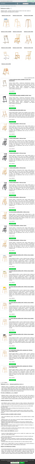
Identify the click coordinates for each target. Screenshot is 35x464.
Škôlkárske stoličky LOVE (6, 15)
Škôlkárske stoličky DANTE (17, 15)
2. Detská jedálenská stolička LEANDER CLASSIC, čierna (20, 95)
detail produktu (12, 93)
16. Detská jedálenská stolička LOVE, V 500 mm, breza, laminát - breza (21, 303)
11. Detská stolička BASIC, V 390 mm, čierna (17, 225)
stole (29, 396)
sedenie (16, 443)
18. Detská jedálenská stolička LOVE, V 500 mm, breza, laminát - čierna (21, 335)
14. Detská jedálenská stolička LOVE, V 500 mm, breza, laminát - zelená (21, 271)
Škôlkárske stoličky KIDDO (28, 31)
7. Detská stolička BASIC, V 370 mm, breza (17, 167)
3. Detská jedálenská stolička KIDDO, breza (17, 110)
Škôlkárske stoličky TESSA (17, 47)
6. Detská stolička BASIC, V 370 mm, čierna (17, 153)
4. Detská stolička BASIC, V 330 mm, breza (17, 123)
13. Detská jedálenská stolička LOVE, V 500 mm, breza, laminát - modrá (21, 255)
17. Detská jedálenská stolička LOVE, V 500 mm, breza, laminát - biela (21, 319)
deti (23, 384)
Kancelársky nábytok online (6, 1)
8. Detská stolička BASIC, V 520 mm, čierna (17, 182)
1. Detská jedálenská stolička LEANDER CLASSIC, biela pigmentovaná (20, 80)
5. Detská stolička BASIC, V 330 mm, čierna (17, 138)
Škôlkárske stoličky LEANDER (6, 31)
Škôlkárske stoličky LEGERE (6, 47)
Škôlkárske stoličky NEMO (28, 15)
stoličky (7, 384)
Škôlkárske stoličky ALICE (28, 47)
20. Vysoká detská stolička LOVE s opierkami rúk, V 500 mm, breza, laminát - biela (20, 367)
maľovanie (25, 397)
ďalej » (6, 382)
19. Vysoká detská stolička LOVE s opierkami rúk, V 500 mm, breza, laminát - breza (20, 351)
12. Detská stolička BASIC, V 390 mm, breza (17, 240)
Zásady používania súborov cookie (22, 461)
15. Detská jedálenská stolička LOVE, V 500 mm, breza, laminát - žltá (21, 287)
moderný (23, 421)
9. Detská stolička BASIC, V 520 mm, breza (17, 197)
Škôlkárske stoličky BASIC (17, 31)
